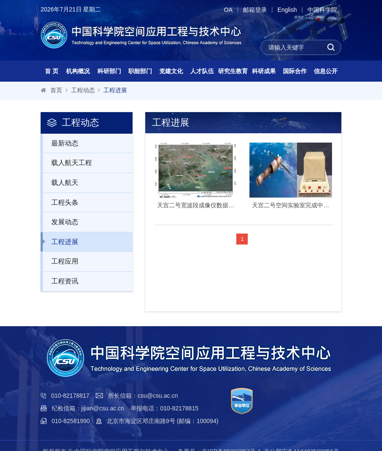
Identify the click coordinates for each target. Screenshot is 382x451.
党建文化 (171, 71)
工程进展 (115, 90)
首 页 (51, 71)
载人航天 (60, 182)
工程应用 (60, 261)
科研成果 (264, 71)
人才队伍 (202, 71)
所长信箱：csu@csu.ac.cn (143, 395)
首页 (56, 90)
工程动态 (83, 90)
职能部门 (140, 71)
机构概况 (78, 71)
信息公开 (326, 71)
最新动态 (60, 143)
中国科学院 (322, 10)
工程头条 (60, 202)
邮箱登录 (255, 10)
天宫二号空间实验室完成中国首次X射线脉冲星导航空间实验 (290, 205)
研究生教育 (233, 71)
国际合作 (295, 71)
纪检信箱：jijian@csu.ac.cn (88, 408)
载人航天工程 (67, 162)
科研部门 (109, 71)
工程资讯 (60, 281)
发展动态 (60, 221)
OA (228, 10)
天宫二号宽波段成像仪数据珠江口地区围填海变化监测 (196, 205)
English (287, 10)
